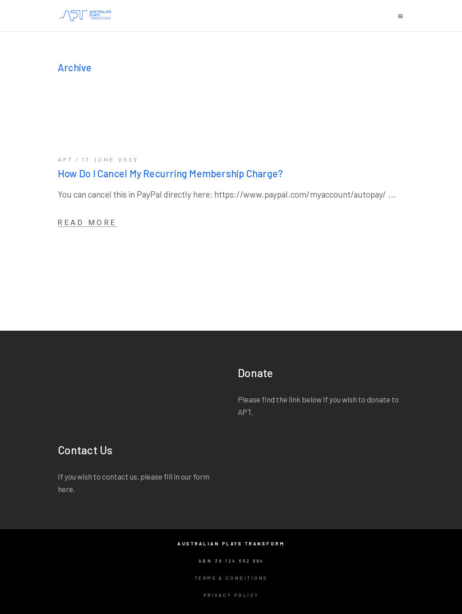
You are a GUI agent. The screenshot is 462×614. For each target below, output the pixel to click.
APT (66, 160)
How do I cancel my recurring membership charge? (170, 173)
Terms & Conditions (231, 578)
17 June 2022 (110, 160)
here (65, 489)
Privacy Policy (231, 595)
